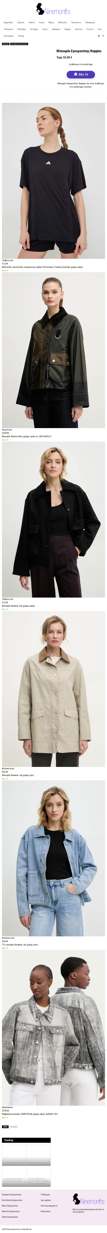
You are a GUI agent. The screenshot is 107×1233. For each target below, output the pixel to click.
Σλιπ (100, 29)
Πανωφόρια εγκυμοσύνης (19, 44)
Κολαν (41, 22)
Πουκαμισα (8, 29)
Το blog (21, 36)
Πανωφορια (90, 22)
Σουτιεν (90, 29)
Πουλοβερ (21, 29)
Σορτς (45, 29)
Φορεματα (56, 29)
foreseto (13, 1127)
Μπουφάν (6, 44)
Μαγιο (51, 22)
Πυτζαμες (34, 29)
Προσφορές (9, 36)
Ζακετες (21, 22)
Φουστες (78, 29)
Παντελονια (76, 22)
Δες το (83, 74)
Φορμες (68, 29)
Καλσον (32, 22)
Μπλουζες (62, 22)
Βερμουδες (8, 22)
